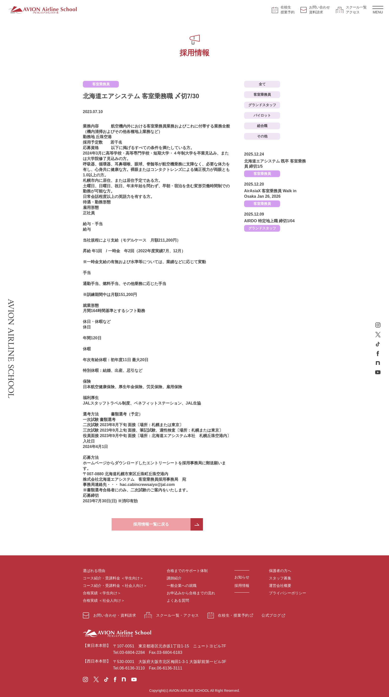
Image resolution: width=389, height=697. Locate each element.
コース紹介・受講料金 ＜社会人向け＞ (115, 585)
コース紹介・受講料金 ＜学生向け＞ (113, 578)
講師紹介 (174, 578)
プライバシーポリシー (287, 593)
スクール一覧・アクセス (171, 615)
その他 (262, 136)
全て (262, 84)
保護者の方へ (280, 571)
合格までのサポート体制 (187, 571)
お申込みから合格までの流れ (191, 593)
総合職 (262, 126)
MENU (377, 10)
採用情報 (241, 585)
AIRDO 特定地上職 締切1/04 (269, 221)
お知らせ (241, 577)
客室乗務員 (262, 94)
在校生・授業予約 (228, 615)
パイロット (262, 115)
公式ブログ (271, 615)
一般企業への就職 (181, 585)
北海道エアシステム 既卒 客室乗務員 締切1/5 (275, 164)
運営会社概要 (280, 585)
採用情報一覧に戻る (151, 524)
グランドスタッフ (262, 105)
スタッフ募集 (280, 578)
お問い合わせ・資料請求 (109, 615)
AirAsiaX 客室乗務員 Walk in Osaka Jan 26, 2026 (270, 193)
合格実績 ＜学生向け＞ (102, 593)
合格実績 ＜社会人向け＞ (104, 600)
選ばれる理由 (94, 571)
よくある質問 (178, 600)
